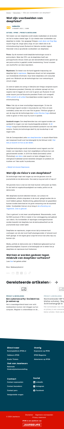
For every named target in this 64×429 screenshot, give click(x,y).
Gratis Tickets (12, 359)
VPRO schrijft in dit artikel (16, 97)
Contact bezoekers (14, 386)
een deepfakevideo (34, 138)
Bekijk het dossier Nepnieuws (18, 167)
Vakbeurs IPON (13, 355)
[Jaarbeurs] (32, 425)
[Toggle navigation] (56, 4)
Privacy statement (39, 417)
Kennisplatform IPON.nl (16, 351)
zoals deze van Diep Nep (47, 41)
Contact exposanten (15, 382)
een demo (19, 156)
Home (8, 13)
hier (11, 261)
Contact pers (12, 390)
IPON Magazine (40, 355)
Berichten (17, 13)
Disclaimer (29, 415)
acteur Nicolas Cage (41, 113)
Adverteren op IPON (42, 359)
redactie (16, 26)
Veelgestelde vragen (15, 394)
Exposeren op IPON (42, 351)
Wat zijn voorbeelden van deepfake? (36, 13)
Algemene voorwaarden (44, 415)
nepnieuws (22, 73)
